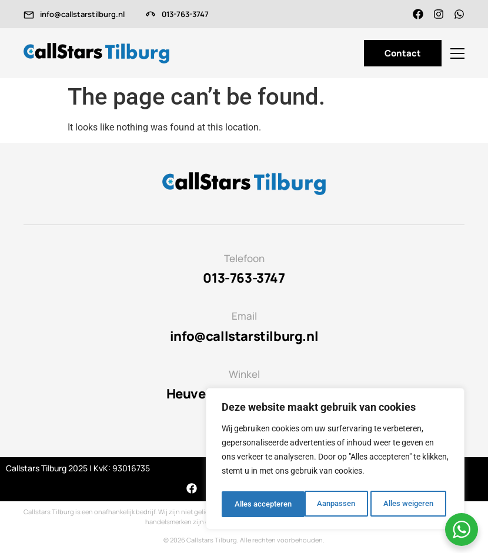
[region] (335, 460)
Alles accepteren (407, 504)
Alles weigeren (324, 504)
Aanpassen (252, 504)
